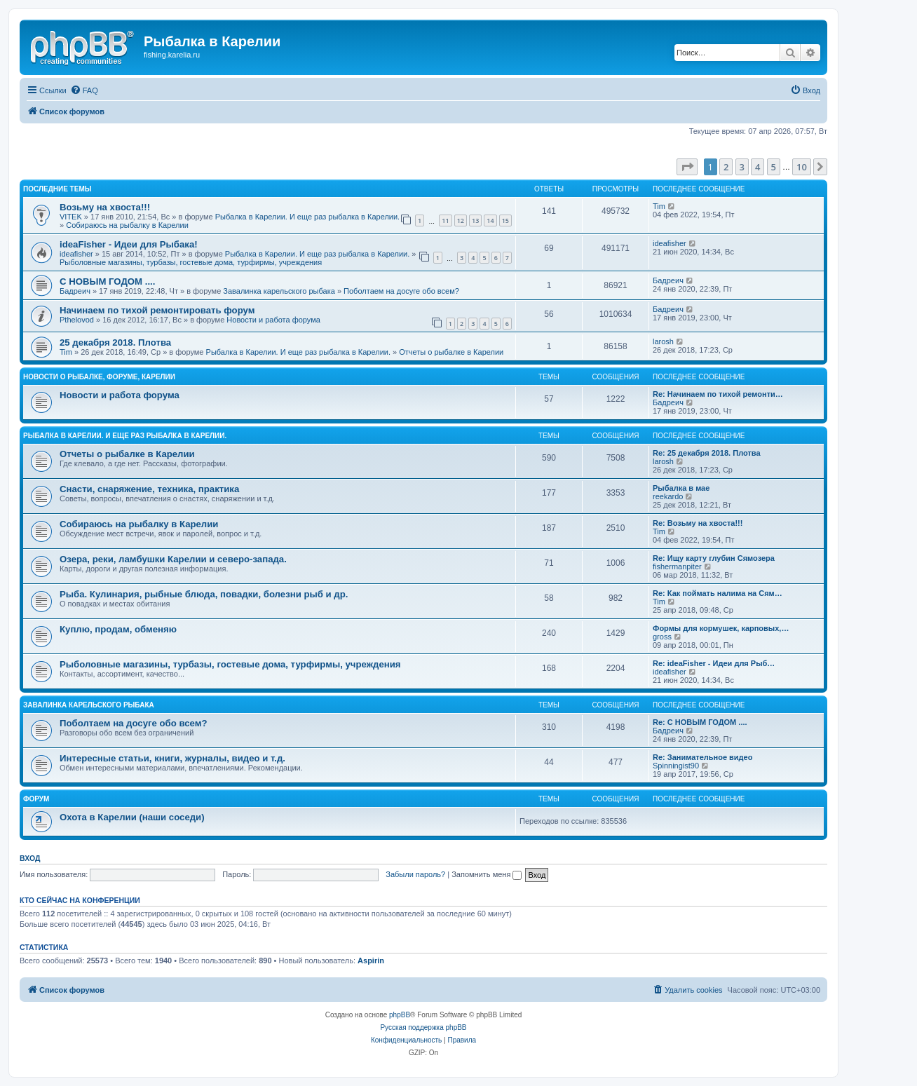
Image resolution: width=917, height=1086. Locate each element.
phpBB (399, 1015)
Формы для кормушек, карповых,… (721, 628)
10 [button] (801, 167)
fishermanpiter (677, 566)
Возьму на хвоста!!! (105, 207)
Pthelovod (77, 319)
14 (490, 220)
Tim (659, 206)
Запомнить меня (486, 874)
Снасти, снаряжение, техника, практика (149, 489)
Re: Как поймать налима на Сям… (717, 593)
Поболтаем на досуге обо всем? (401, 291)
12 (460, 220)
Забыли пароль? (415, 874)
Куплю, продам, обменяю (118, 629)
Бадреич (75, 291)
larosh (663, 341)
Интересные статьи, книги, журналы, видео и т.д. (172, 758)
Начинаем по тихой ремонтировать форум (157, 310)
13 (475, 220)
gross (662, 636)
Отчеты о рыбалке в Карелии (451, 352)
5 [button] (773, 167)
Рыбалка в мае (681, 488)
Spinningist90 (676, 765)
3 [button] (742, 167)
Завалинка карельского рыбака (279, 291)
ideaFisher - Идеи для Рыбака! (129, 244)
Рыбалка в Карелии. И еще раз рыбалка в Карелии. (307, 216)
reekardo (668, 496)
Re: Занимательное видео (702, 757)
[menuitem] (84, 90)
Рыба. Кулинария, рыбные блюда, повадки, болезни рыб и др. (204, 594)
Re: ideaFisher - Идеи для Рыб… (714, 663)
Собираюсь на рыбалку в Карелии (127, 225)
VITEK (71, 216)
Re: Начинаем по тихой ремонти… (718, 394)
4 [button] (757, 167)
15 (505, 220)
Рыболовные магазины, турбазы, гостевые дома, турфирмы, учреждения (191, 262)
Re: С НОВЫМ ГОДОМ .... (700, 722)
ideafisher (76, 254)
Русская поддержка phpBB (423, 1027)
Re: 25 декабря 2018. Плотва (707, 453)
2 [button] (726, 167)
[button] (687, 166)
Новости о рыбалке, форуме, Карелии (99, 377)
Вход (30, 858)
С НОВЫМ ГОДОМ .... (107, 281)
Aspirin (371, 960)
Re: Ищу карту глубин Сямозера (714, 558)
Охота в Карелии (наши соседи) (132, 817)
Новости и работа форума (273, 319)
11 (445, 220)
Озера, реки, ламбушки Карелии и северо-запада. (173, 559)
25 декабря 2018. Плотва (115, 342)
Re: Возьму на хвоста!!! (697, 523)
